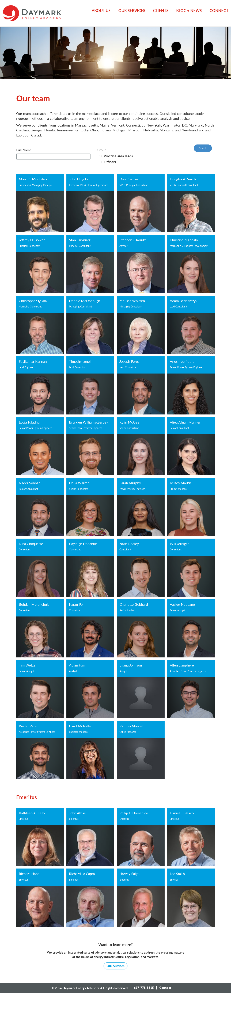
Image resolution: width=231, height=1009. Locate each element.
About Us (101, 10)
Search (202, 148)
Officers (110, 162)
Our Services (131, 10)
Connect (219, 10)
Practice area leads (118, 156)
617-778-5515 (144, 987)
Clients (160, 10)
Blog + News (189, 10)
